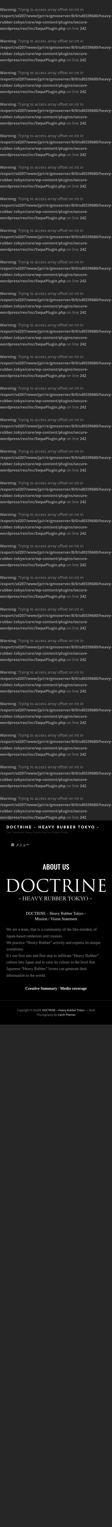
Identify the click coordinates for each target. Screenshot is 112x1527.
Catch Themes (66, 1015)
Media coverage (73, 988)
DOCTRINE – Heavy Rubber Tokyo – (52, 827)
